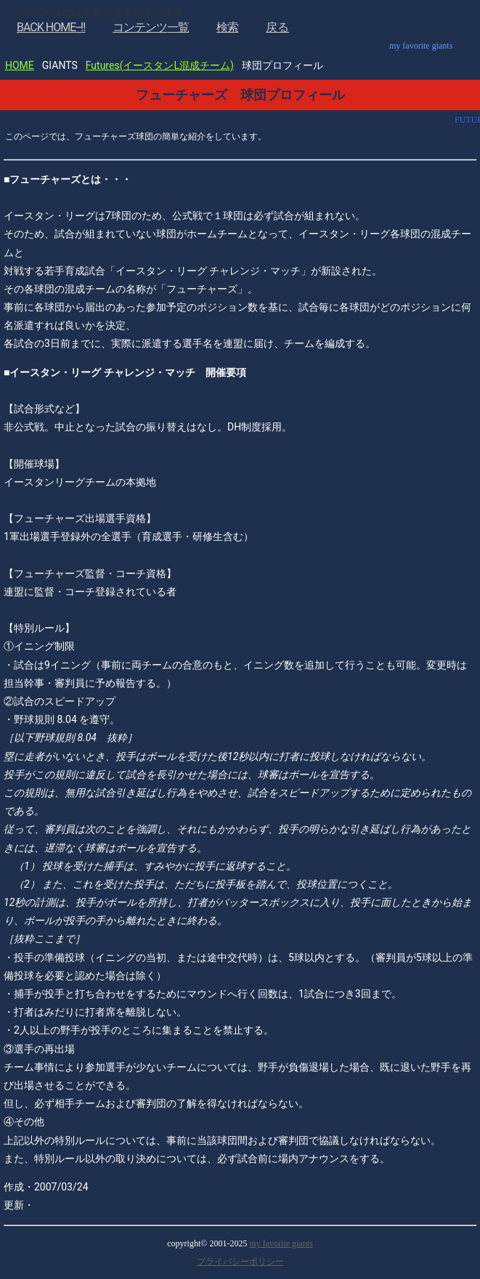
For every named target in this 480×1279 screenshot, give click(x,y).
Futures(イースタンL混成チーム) (160, 65)
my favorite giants (280, 1243)
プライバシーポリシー (240, 1261)
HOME (19, 65)
